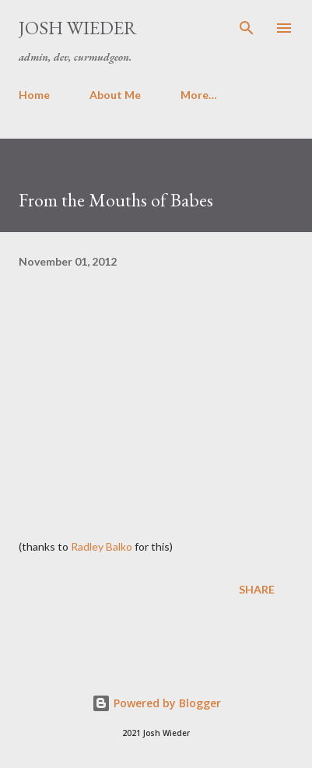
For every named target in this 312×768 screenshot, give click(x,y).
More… (199, 94)
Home (34, 94)
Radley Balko (101, 546)
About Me (115, 94)
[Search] (246, 28)
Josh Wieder (78, 28)
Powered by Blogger (156, 703)
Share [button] (257, 589)
